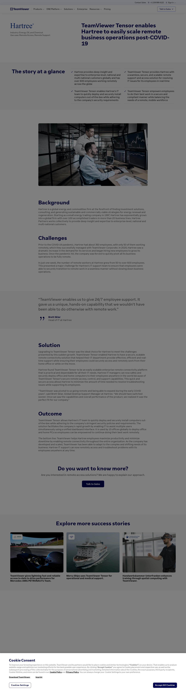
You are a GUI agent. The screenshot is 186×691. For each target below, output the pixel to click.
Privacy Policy (72, 672)
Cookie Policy (56, 672)
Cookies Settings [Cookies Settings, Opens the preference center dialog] (20, 685)
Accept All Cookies (165, 685)
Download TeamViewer (19, 677)
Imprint (39, 677)
